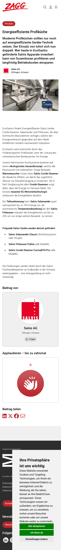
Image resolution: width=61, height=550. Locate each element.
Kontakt (9, 503)
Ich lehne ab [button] (36, 532)
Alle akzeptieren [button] (36, 526)
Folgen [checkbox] (30, 339)
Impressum (8, 490)
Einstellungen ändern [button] (37, 539)
